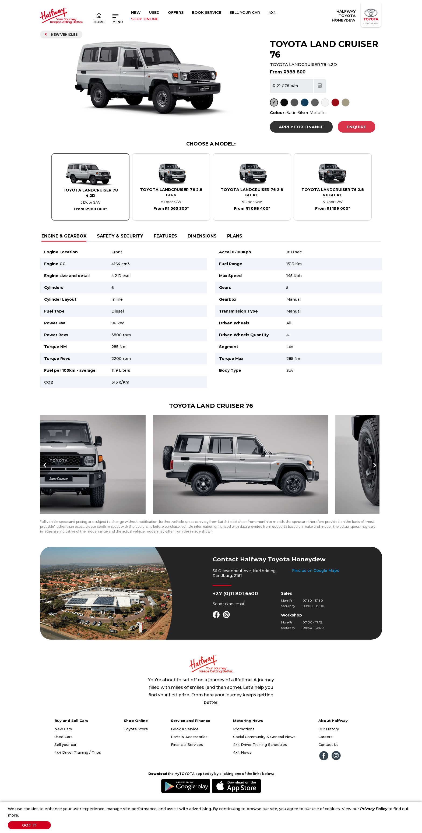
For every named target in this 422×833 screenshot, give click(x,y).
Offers (176, 12)
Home (99, 18)
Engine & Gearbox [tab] (63, 236)
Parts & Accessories (189, 759)
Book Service (206, 12)
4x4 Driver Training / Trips (77, 775)
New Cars (63, 751)
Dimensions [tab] (202, 236)
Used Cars (63, 759)
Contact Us (328, 767)
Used (154, 12)
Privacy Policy (373, 808)
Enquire (356, 126)
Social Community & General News (264, 759)
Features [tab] (165, 236)
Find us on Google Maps (315, 593)
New (136, 12)
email (239, 626)
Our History (328, 751)
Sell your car (65, 767)
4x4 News (242, 775)
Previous (45, 476)
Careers (325, 759)
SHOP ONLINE (144, 19)
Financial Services (187, 767)
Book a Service (185, 751)
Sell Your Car (245, 12)
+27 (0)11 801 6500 (235, 616)
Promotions (243, 751)
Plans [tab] (234, 236)
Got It (29, 825)
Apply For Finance (301, 126)
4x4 (272, 12)
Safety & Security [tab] (120, 236)
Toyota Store (136, 751)
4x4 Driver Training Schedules (260, 767)
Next (373, 476)
